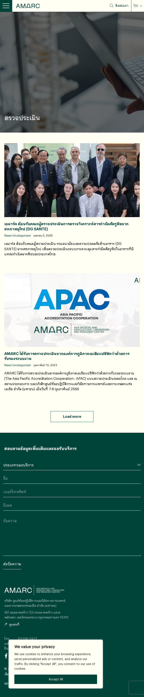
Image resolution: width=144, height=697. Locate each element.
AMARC (28, 5)
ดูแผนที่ (11, 624)
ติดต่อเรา (121, 5)
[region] (56, 664)
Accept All (56, 679)
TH (136, 5)
